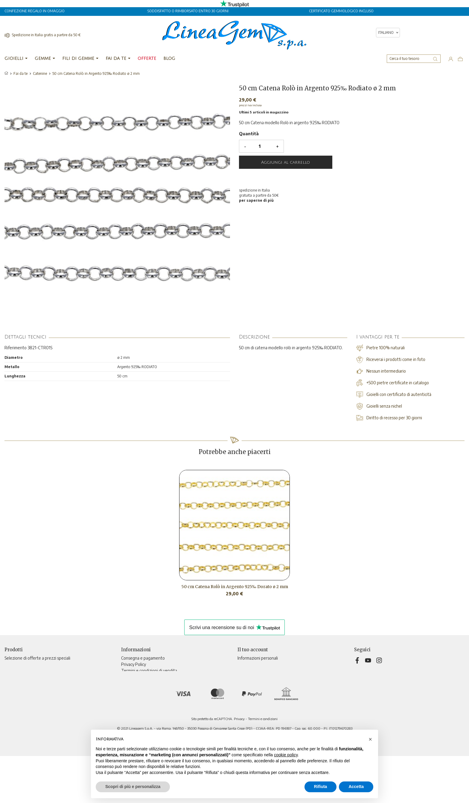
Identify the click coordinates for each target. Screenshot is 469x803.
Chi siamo (129, 676)
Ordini (243, 670)
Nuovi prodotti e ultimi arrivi (30, 664)
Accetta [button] (356, 786)
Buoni (242, 689)
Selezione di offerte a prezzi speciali (37, 658)
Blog (125, 708)
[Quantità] (259, 146)
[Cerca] (414, 58)
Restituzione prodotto (258, 664)
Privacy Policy (133, 664)
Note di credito (251, 676)
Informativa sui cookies (142, 683)
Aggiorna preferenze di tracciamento (155, 714)
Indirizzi (244, 683)
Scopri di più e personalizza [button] (132, 786)
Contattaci (131, 695)
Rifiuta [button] (320, 786)
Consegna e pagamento (143, 658)
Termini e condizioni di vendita (149, 670)
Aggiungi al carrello (285, 162)
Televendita (132, 689)
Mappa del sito (134, 702)
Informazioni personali (257, 658)
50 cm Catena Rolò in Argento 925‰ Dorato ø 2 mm (234, 586)
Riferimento (15, 347)
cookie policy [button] (286, 754)
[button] (370, 739)
